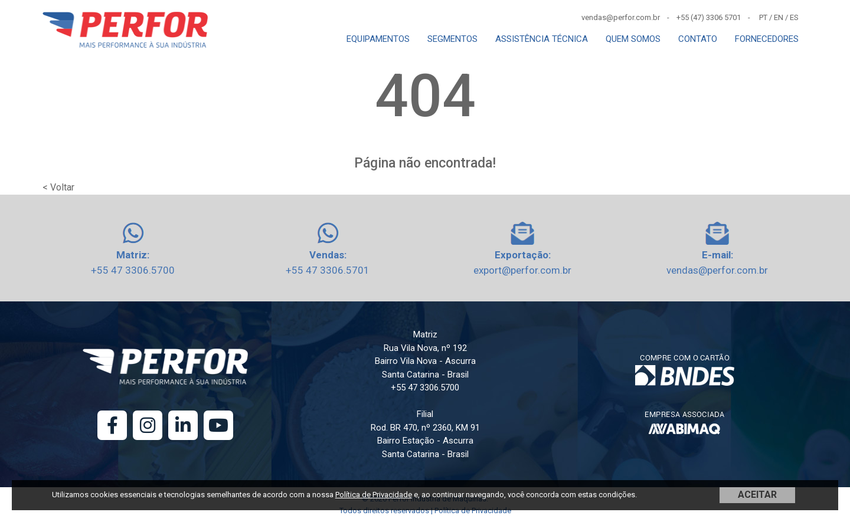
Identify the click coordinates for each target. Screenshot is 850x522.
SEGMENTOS (452, 39)
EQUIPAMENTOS (378, 39)
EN (778, 17)
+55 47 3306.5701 (328, 270)
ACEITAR (757, 494)
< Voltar (58, 187)
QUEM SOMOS (633, 39)
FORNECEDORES (767, 39)
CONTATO (697, 39)
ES (794, 17)
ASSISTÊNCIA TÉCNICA (541, 39)
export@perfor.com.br (522, 270)
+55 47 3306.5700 (133, 270)
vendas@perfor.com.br (717, 270)
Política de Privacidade (373, 494)
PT (763, 17)
